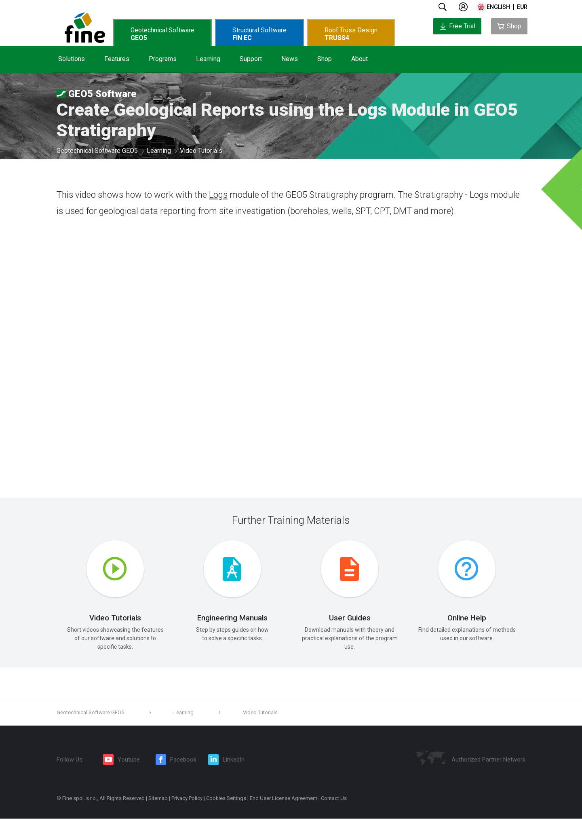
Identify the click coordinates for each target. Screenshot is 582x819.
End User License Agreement (283, 799)
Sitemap (158, 799)
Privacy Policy (186, 799)
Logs (218, 195)
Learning (208, 59)
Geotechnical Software (162, 34)
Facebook (183, 760)
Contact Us (334, 799)
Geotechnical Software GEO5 (97, 151)
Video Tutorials (201, 151)
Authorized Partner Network (488, 760)
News (289, 59)
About (359, 59)
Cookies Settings (226, 799)
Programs (163, 59)
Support (251, 59)
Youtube (129, 760)
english (498, 7)
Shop (324, 59)
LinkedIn (234, 760)
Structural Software (259, 34)
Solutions (71, 59)
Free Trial (457, 26)
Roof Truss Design (351, 34)
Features (116, 59)
